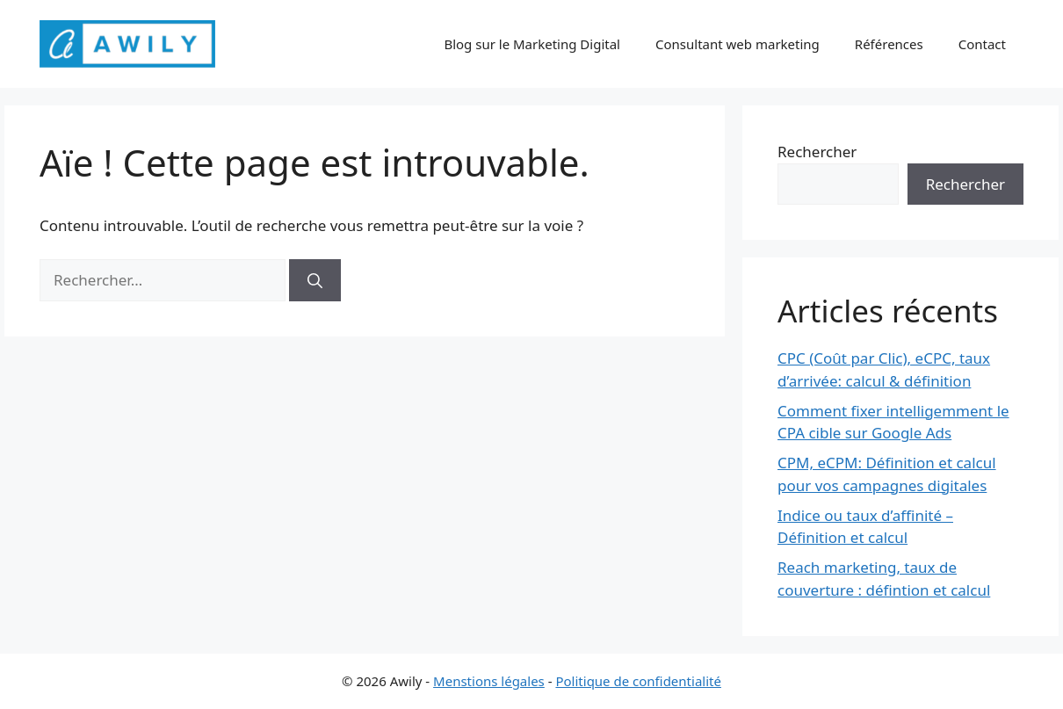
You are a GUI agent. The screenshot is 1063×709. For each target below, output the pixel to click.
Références (889, 44)
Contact (982, 44)
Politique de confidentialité (637, 681)
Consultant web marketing (737, 44)
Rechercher (817, 151)
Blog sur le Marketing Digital (532, 44)
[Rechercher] (315, 280)
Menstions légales (489, 681)
